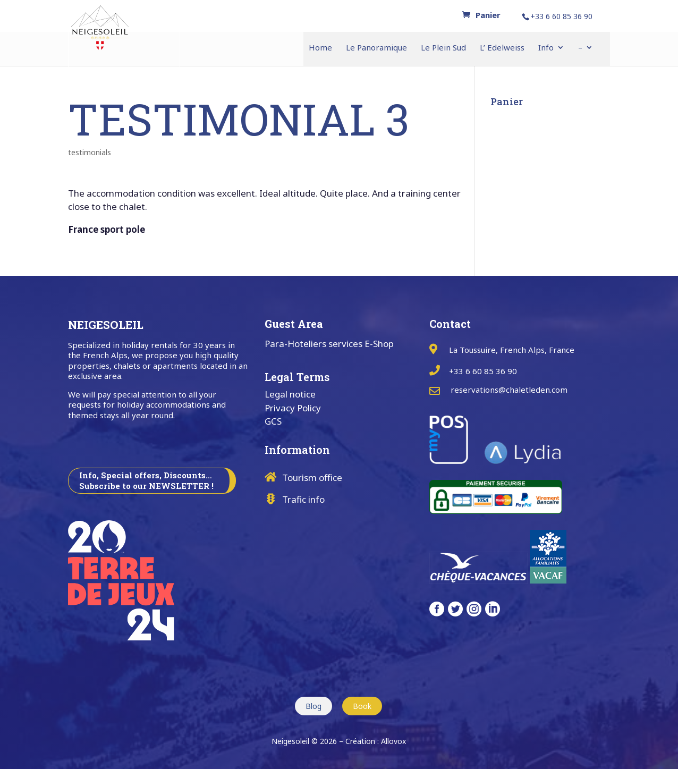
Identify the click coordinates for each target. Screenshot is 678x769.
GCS (273, 421)
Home (320, 48)
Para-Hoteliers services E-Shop (329, 343)
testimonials (89, 152)
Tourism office (312, 477)
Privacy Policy (293, 408)
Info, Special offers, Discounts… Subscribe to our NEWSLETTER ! (146, 480)
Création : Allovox (375, 741)
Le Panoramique (376, 48)
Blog (313, 706)
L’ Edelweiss (502, 48)
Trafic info (303, 499)
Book (362, 706)
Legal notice (290, 394)
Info (546, 48)
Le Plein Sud (443, 48)
